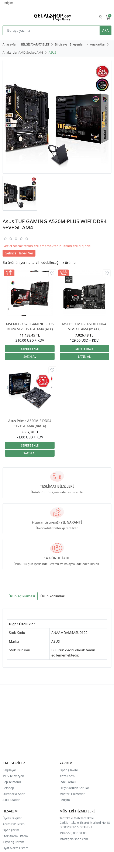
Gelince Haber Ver (19, 253)
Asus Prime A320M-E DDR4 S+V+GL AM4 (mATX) (29, 423)
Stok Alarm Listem (15, 836)
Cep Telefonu (12, 782)
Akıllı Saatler (11, 800)
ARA (105, 30)
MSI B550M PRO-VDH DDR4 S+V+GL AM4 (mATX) (84, 326)
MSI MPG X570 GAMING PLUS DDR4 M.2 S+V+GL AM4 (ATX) (29, 326)
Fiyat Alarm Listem (15, 848)
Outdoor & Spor (14, 794)
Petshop (8, 788)
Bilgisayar (9, 770)
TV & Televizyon (13, 776)
